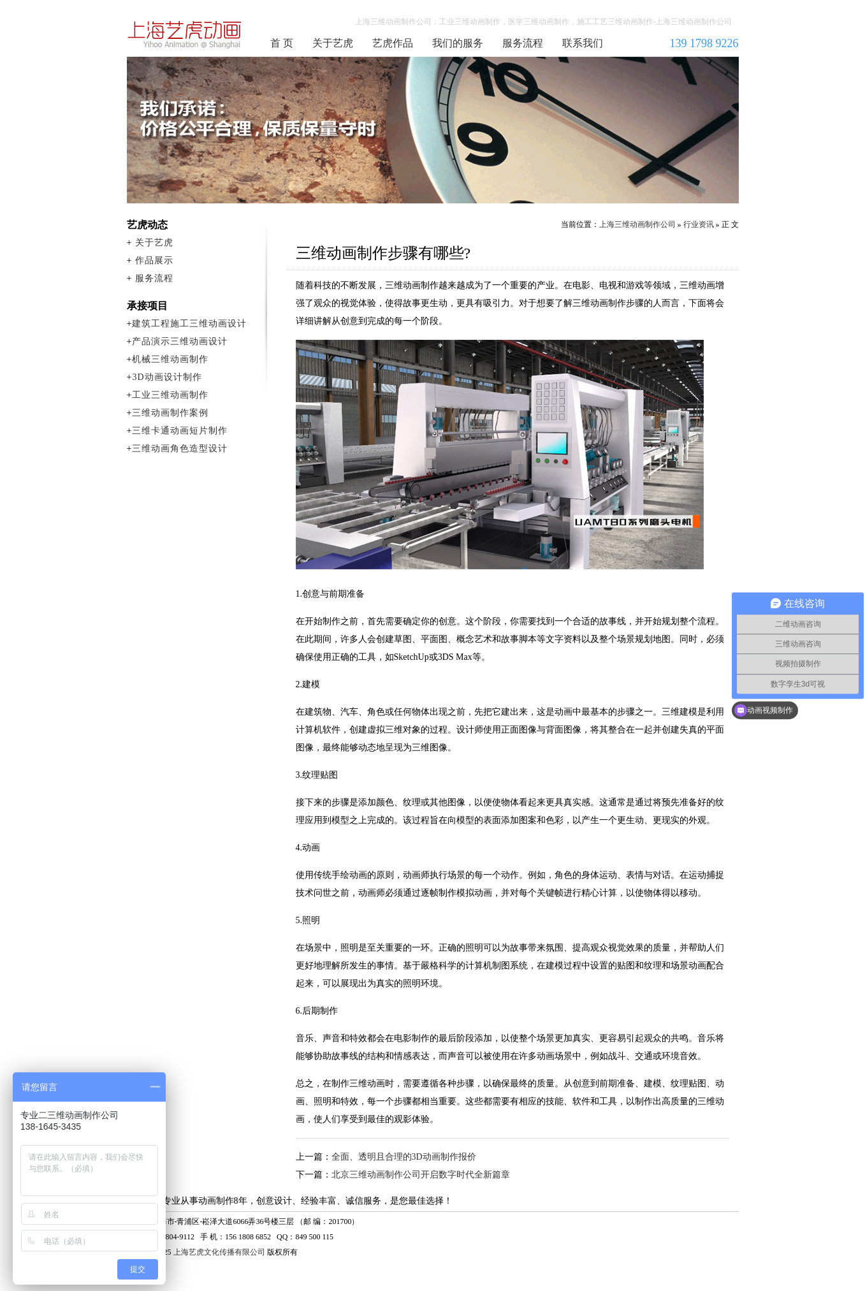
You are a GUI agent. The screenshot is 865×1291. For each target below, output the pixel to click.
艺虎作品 (392, 43)
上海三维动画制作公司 (185, 34)
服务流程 (522, 43)
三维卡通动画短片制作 (180, 430)
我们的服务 (457, 43)
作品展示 (154, 260)
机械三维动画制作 (170, 359)
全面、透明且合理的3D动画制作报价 (403, 1157)
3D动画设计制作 (166, 377)
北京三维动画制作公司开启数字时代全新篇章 (420, 1174)
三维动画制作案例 (170, 413)
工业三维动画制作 (170, 395)
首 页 (281, 43)
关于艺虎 (332, 43)
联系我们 (582, 43)
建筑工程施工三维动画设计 (189, 323)
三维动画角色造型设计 (180, 448)
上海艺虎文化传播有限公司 (219, 1252)
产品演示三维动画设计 (180, 341)
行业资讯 (698, 224)
